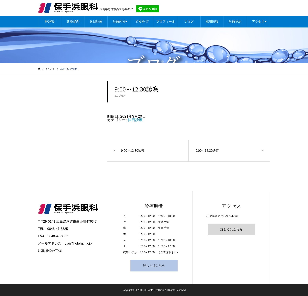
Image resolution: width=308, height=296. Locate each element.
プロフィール (165, 21)
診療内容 (119, 21)
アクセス (258, 21)
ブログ (188, 21)
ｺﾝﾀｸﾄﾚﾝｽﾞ (142, 21)
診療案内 (73, 21)
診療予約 (235, 21)
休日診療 (96, 21)
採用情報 (212, 21)
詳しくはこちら (154, 265)
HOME (49, 21)
